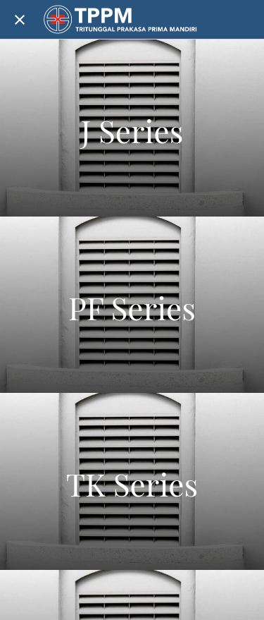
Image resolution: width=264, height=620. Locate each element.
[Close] (19, 19)
